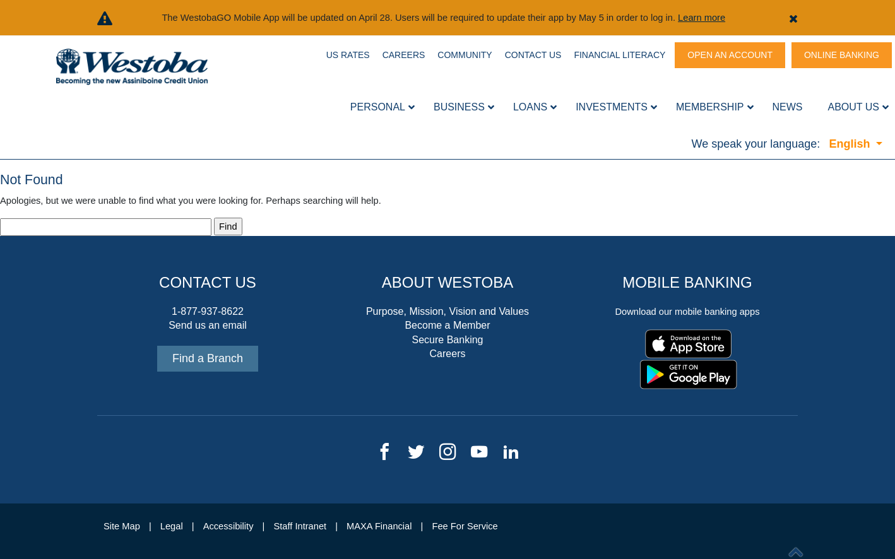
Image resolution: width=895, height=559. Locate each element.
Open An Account (730, 55)
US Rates (348, 55)
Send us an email (208, 325)
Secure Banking (447, 339)
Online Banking (841, 55)
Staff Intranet (299, 526)
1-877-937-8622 (208, 311)
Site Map (122, 526)
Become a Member (447, 325)
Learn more (701, 18)
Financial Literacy (619, 55)
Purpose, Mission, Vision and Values (447, 311)
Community (464, 55)
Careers (403, 55)
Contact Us (533, 55)
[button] (793, 17)
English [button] (851, 144)
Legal (171, 526)
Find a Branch (207, 358)
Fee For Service (465, 526)
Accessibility (228, 526)
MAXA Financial (379, 526)
